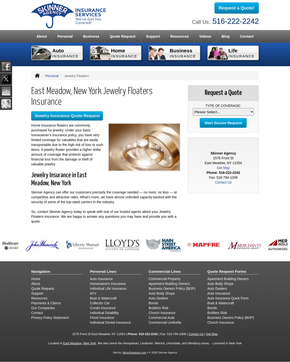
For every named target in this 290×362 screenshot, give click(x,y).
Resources (39, 298)
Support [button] (153, 36)
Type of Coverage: (223, 106)
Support (37, 293)
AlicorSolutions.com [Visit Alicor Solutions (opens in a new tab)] (134, 352)
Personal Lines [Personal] (103, 271)
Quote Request (42, 288)
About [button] (42, 36)
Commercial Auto (162, 318)
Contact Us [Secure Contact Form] (223, 182)
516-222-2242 (235, 21)
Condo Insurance (103, 308)
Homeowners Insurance (108, 284)
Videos (205, 36)
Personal (52, 76)
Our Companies (43, 308)
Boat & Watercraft (103, 298)
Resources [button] (179, 36)
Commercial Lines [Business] (165, 271)
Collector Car (100, 303)
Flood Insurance (102, 318)
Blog (225, 36)
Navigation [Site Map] (40, 271)
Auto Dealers (158, 298)
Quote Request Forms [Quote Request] (226, 271)
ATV (93, 293)
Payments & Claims (46, 303)
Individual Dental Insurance (110, 322)
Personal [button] (65, 36)
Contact (247, 36)
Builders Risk (158, 308)
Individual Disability (104, 313)
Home (35, 279)
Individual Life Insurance (108, 288)
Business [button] (91, 36)
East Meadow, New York (79, 343)
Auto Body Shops (162, 293)
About (35, 284)
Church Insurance (162, 313)
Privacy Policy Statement (50, 318)
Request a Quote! (237, 8)
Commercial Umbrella (165, 322)
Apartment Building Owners (169, 284)
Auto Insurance (101, 279)
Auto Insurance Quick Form (228, 298)
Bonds (153, 303)
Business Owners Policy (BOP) (172, 288)
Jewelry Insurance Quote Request (67, 115)
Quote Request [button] (123, 36)
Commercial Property (164, 279)
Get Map (223, 168)
